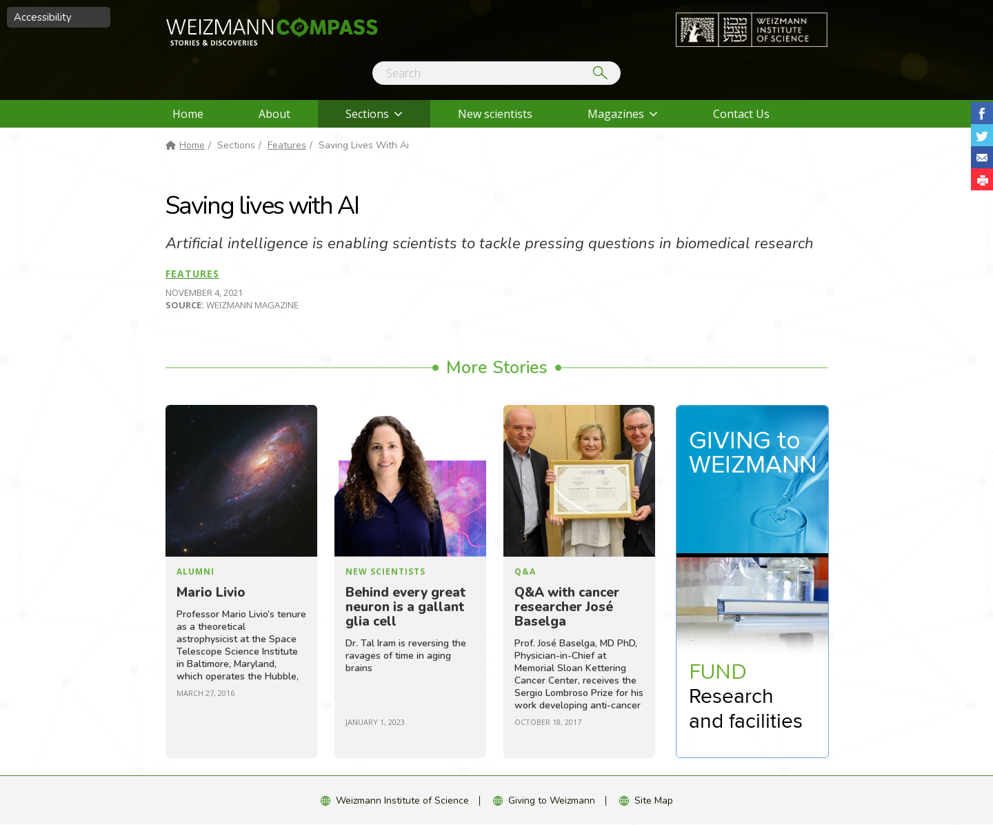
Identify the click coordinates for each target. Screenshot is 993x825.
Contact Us (741, 113)
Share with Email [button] (982, 157)
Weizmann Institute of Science (402, 800)
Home (187, 113)
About (274, 113)
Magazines (616, 113)
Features (287, 145)
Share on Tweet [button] (982, 135)
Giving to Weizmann (551, 800)
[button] (982, 179)
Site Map (653, 800)
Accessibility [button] (43, 17)
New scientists (495, 113)
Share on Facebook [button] (982, 113)
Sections (367, 113)
